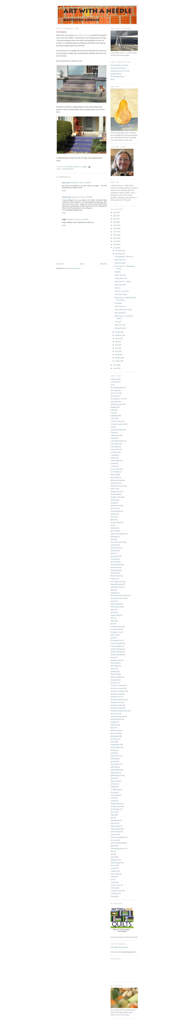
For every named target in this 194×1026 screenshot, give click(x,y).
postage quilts (115, 744)
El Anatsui (114, 508)
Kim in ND (66, 183)
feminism (114, 528)
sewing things (115, 809)
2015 (115, 238)
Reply (64, 190)
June (116, 345)
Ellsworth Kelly (116, 511)
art (111, 385)
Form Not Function (117, 542)
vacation (113, 868)
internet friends (115, 604)
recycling (114, 792)
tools (112, 854)
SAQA (113, 798)
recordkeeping (115, 789)
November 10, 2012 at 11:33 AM (77, 219)
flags (112, 539)
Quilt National (115, 770)
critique (113, 463)
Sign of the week (120, 260)
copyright (114, 455)
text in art (114, 840)
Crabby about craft (121, 278)
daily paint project (116, 480)
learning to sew (115, 632)
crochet (113, 466)
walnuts (113, 876)
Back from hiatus (120, 263)
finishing (113, 536)
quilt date (114, 767)
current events (115, 469)
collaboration (115, 435)
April (117, 351)
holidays (113, 579)
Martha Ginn (66, 197)
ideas (112, 590)
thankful (113, 846)
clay (112, 427)
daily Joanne (115, 477)
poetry (113, 742)
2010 (115, 368)
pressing (113, 750)
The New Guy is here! (122, 291)
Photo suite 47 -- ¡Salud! (122, 281)
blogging (113, 407)
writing (113, 896)
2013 (115, 244)
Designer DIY (115, 491)
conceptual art (115, 449)
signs (112, 815)
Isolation (117, 288)
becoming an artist (116, 404)
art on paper (114, 390)
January (118, 361)
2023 (115, 212)
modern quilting (116, 677)
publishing (114, 758)
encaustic (114, 514)
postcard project (116, 747)
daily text (114, 489)
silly (112, 818)
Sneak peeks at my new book (120, 71)
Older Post (103, 264)
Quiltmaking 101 (116, 74)
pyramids (114, 761)
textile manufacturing (117, 843)
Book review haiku (121, 294)
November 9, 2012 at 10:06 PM (82, 197)
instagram (114, 593)
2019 (115, 225)
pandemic (114, 725)
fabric (112, 519)
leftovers (113, 635)
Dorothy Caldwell (116, 497)
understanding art (116, 863)
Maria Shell (114, 663)
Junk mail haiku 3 (120, 328)
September (118, 335)
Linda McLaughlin (117, 643)
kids (112, 618)
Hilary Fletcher (115, 576)
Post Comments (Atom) (72, 268)
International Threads (117, 598)
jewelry (113, 612)
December (118, 250)
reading (113, 787)
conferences (114, 452)
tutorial (113, 857)
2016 (115, 235)
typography (114, 860)
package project (116, 719)
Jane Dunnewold (116, 607)
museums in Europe (117, 688)
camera (113, 418)
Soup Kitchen (115, 820)
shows (113, 812)
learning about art (116, 626)
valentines (114, 871)
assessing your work (117, 399)
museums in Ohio (116, 705)
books (112, 410)
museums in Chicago (117, 685)
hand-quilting (115, 570)
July (116, 342)
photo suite (114, 733)
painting (113, 722)
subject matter (115, 826)
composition (115, 446)
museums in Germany (118, 691)
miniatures (114, 674)
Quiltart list (114, 773)
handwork (114, 573)
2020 (115, 222)
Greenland (114, 559)
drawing (113, 500)
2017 (115, 232)
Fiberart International (117, 534)
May (116, 348)
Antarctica (114, 379)
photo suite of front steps (83, 35)
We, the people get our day (123, 309)
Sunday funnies (116, 829)
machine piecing (116, 649)
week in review (115, 885)
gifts (112, 553)
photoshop (114, 739)
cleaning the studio (117, 430)
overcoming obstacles (118, 716)
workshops (114, 893)
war (112, 879)
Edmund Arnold (116, 505)
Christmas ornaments (117, 424)
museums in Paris (116, 708)
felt (112, 525)
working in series (116, 891)
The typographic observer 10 (124, 256)
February (118, 358)
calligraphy (114, 415)
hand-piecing (115, 567)
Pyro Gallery (115, 764)
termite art (114, 834)
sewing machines (116, 806)
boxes (112, 413)
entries (113, 517)
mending (113, 671)
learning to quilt (116, 629)
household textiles (116, 587)
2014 (115, 241)
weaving (113, 882)
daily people (115, 483)
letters (113, 638)
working (113, 888)
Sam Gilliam (115, 795)
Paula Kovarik (115, 730)
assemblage (114, 396)
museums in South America (119, 711)
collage (113, 438)
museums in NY (116, 702)
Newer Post (60, 264)
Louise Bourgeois (116, 646)
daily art (113, 474)
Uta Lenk (114, 865)
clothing (113, 432)
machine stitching (116, 654)
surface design (115, 831)
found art (113, 545)
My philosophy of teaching (119, 65)
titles (112, 851)
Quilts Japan (115, 781)
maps (112, 657)
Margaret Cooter (116, 660)
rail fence (114, 784)
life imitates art (115, 640)
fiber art (113, 531)
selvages (113, 801)
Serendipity (118, 303)
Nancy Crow (115, 713)
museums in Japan (116, 694)
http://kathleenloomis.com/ (119, 947)
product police (115, 756)
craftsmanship (115, 460)
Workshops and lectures (118, 68)
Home (82, 264)
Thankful (118, 272)
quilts (112, 778)
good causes (114, 556)
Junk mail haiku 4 (120, 313)
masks (113, 669)
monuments (114, 680)
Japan (112, 609)
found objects (115, 548)
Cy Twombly (115, 472)
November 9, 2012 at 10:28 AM (80, 183)
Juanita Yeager (115, 615)
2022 (115, 215)
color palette (115, 444)
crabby (113, 458)
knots (112, 624)
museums (114, 683)
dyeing (113, 503)
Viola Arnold (115, 874)
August (117, 338)
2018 (115, 228)
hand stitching (115, 564)
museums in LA (116, 697)
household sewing (116, 584)
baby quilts (114, 401)
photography (68, 169)
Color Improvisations (117, 441)
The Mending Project (117, 76)
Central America (116, 421)
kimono (113, 621)
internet (113, 601)
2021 (115, 219)
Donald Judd (115, 494)
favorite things (115, 522)
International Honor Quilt (119, 595)
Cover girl (118, 322)
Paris (112, 728)
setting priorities (116, 803)
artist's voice (115, 393)
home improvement (117, 581)
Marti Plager (115, 666)
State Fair (114, 823)
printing (113, 753)
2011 (115, 365)
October (118, 332)
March (117, 354)
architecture (114, 382)
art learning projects (117, 387)
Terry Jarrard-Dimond (118, 837)
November (118, 254)
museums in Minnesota (118, 699)
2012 (115, 248)
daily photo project (117, 486)
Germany (114, 550)
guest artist (114, 562)
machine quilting (116, 652)
